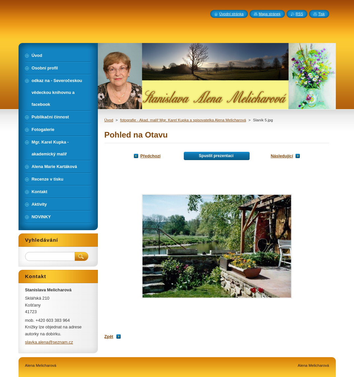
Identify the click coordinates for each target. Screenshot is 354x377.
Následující (282, 155)
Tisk (321, 14)
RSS (299, 14)
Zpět (108, 336)
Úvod (108, 120)
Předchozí (150, 155)
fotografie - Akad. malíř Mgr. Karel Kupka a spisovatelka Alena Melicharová (183, 120)
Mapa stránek (270, 14)
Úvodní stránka (231, 14)
